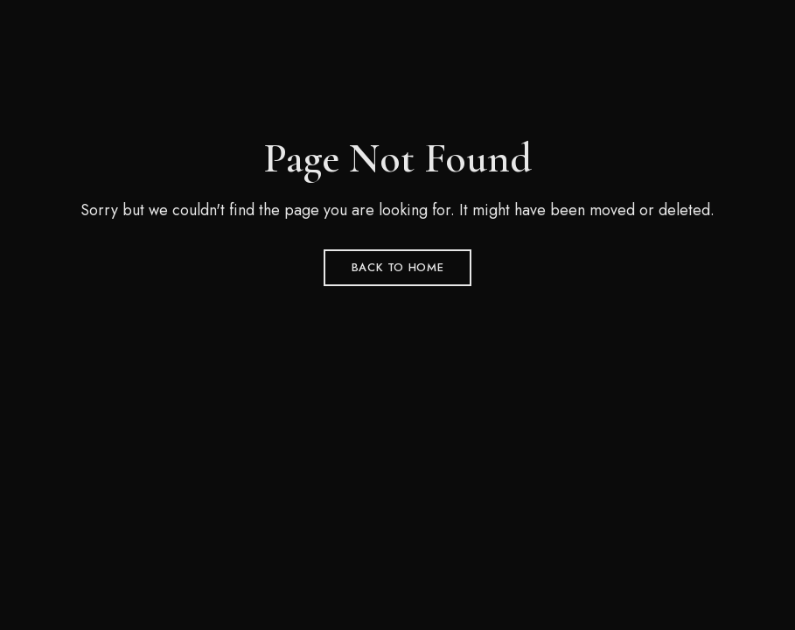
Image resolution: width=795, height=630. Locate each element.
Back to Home (398, 267)
